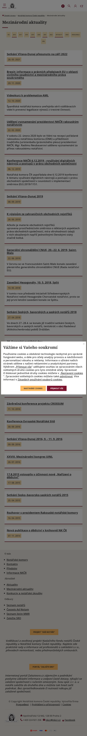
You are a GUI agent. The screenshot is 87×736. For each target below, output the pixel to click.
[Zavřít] (84, 344)
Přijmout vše (24, 366)
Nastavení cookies (72, 373)
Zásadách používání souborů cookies (40, 379)
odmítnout (66, 376)
